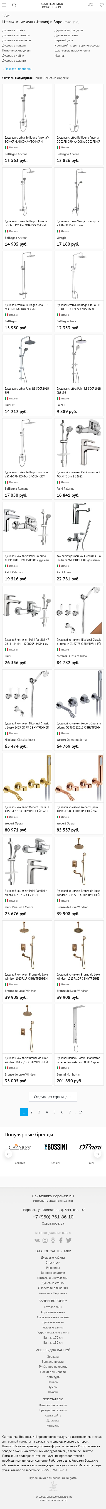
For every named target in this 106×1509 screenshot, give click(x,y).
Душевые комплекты (16, 40)
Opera (19, 823)
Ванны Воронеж (53, 1301)
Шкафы (53, 1392)
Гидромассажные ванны (53, 1332)
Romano (23, 489)
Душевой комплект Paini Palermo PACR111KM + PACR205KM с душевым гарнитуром (27, 558)
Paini (8, 405)
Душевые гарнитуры (16, 35)
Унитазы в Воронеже (53, 1293)
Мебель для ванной (53, 1350)
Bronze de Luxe (67, 907)
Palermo (69, 489)
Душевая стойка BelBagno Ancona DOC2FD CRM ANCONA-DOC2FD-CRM (79, 139)
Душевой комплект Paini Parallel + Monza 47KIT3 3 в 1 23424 (26, 893)
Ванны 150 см (53, 1342)
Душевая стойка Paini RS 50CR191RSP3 (27, 390)
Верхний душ (64, 40)
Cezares (20, 1163)
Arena (67, 572)
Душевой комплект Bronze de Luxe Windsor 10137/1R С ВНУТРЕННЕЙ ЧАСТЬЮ (78, 893)
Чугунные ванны (53, 1322)
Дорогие (63, 78)
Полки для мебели (53, 1372)
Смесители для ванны (53, 1288)
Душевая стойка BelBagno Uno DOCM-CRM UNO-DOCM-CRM (27, 307)
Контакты (53, 1425)
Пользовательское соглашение (53, 1496)
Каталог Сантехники (53, 1251)
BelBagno (11, 154)
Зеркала (53, 1357)
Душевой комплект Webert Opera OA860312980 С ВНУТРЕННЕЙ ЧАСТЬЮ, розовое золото (79, 809)
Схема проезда (53, 1223)
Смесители (53, 1262)
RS (13, 405)
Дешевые (49, 78)
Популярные (24, 78)
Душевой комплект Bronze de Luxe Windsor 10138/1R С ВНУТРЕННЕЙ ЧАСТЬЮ (26, 1060)
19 (81, 1112)
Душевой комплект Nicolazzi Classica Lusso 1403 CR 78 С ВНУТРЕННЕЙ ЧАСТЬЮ (27, 725)
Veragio (62, 238)
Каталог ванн (53, 1307)
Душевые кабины (53, 1257)
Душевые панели (14, 45)
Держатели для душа (69, 30)
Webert (61, 740)
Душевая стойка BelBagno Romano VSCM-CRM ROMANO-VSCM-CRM (26, 474)
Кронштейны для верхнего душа (77, 45)
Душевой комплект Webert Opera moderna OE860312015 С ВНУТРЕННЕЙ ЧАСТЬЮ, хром (79, 725)
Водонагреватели (53, 1273)
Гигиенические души (16, 50)
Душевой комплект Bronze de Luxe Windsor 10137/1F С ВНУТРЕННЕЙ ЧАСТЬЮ (26, 976)
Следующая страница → (53, 1096)
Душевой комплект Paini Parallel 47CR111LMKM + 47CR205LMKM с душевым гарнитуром (27, 642)
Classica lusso (78, 656)
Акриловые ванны (52, 1312)
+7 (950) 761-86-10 (52, 1216)
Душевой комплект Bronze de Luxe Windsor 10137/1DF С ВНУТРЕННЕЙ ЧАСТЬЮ (78, 976)
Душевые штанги (66, 35)
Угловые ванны (53, 1327)
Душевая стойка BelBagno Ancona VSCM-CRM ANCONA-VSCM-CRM (27, 139)
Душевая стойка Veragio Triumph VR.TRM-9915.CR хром (78, 223)
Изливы (60, 56)
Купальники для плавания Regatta (52, 1478)
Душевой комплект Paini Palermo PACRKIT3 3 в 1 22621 (78, 474)
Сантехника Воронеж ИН (53, 1196)
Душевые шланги (14, 61)
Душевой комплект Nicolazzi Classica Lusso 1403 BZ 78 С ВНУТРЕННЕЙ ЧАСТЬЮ (79, 642)
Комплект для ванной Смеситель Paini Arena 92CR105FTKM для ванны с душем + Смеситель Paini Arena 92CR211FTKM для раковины (79, 558)
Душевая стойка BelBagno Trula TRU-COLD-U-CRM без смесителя (78, 307)
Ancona (22, 154)
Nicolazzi (62, 656)
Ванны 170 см (53, 1337)
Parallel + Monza (22, 907)
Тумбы (53, 1387)
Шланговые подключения (72, 50)
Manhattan (74, 1074)
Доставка (53, 1420)
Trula (73, 321)
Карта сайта (53, 1415)
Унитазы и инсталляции (53, 1278)
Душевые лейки (13, 56)
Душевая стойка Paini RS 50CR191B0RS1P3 (79, 390)
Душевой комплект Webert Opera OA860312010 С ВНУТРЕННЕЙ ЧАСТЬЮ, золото (27, 809)
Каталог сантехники (53, 1405)
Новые (37, 78)
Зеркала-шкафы (53, 1362)
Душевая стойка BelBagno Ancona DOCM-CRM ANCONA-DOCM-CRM (26, 223)
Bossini (61, 1074)
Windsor (82, 907)
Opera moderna (77, 740)
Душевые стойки (13, 30)
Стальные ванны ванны (53, 1317)
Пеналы (53, 1382)
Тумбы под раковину (53, 1367)
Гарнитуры (53, 1377)
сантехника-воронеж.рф (53, 1500)
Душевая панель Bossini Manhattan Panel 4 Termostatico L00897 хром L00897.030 (78, 1060)
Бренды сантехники (53, 1410)
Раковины (53, 1268)
